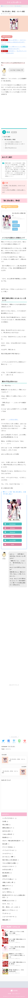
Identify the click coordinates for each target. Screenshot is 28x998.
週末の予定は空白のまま (11, 147)
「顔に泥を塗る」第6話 (9, 139)
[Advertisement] (14, 111)
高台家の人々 (7, 837)
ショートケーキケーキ (9, 917)
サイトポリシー (16, 993)
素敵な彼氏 (6, 920)
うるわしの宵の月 (8, 834)
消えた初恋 (6, 825)
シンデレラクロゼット (9, 818)
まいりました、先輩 (8, 857)
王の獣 (5, 821)
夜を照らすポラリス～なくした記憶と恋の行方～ (13, 896)
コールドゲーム (7, 854)
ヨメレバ (18, 217)
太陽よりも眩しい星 (8, 882)
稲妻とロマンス (7, 886)
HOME (14, 991)
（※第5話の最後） (13, 419)
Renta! (15, 229)
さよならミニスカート (9, 866)
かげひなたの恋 (7, 870)
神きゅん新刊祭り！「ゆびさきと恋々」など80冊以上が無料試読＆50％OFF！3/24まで (13, 42)
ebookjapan (12, 524)
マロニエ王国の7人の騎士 (10, 863)
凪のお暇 (5, 844)
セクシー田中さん (8, 892)
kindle (12, 544)
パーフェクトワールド (9, 850)
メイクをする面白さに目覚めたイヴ (13, 142)
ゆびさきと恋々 (7, 831)
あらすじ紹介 (7, 136)
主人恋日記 (6, 889)
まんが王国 (12, 540)
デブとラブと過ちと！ (9, 879)
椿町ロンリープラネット (10, 910)
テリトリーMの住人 (8, 847)
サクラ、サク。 (7, 904)
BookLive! (16, 225)
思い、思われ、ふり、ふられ (11, 907)
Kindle (15, 222)
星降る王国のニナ (8, 828)
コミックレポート (14, 2)
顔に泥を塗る (11, 746)
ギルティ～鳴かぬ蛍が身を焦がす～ (13, 841)
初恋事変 (5, 876)
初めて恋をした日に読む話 (10, 860)
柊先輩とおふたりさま (9, 901)
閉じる (14, 132)
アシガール (6, 913)
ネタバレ (8, 749)
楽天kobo (12, 528)
